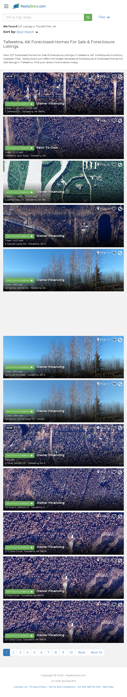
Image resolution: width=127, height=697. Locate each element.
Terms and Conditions (62, 686)
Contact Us (20, 686)
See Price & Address (19, 103)
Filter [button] (104, 17)
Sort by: (9, 32)
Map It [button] (103, 76)
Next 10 (96, 652)
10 (71, 652)
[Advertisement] (63, 314)
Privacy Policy (38, 686)
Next (81, 652)
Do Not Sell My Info (89, 686)
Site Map (108, 686)
